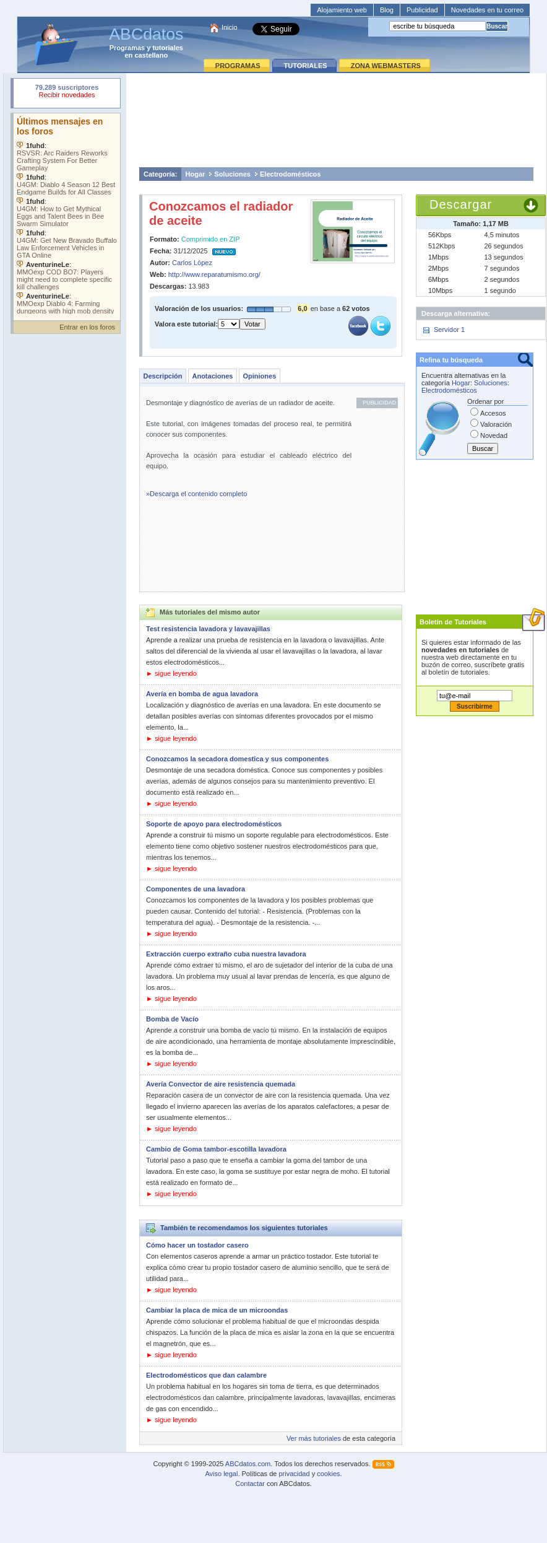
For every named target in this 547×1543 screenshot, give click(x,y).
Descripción (163, 376)
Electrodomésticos (290, 174)
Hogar (195, 174)
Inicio (230, 27)
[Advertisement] (336, 120)
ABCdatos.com (247, 1463)
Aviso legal (221, 1473)
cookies (328, 1473)
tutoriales (167, 47)
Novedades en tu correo (487, 10)
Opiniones (259, 376)
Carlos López (192, 262)
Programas (127, 47)
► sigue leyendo (171, 673)
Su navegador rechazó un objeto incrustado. (67, 93)
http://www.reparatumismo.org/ (214, 274)
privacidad (293, 1473)
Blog (387, 10)
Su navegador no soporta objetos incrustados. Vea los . (67, 213)
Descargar (460, 204)
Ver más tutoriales (313, 1438)
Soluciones (232, 174)
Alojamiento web (342, 10)
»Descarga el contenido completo (196, 493)
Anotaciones (212, 376)
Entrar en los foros (87, 327)
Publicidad (422, 10)
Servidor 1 (449, 329)
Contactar (250, 1483)
